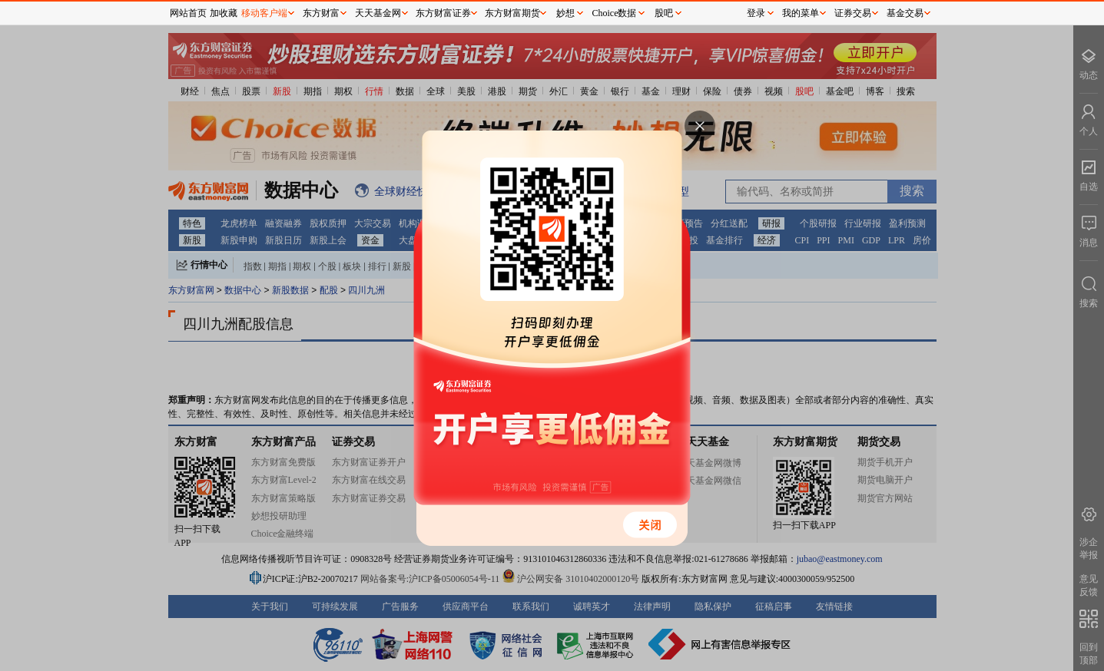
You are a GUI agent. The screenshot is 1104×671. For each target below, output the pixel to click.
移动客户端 (264, 13)
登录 (756, 13)
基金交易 (905, 13)
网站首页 (188, 13)
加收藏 (223, 13)
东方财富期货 (512, 13)
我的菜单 (800, 13)
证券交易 (852, 13)
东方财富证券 (443, 13)
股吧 (664, 13)
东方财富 (321, 13)
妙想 (565, 13)
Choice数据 (614, 13)
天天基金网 (378, 13)
